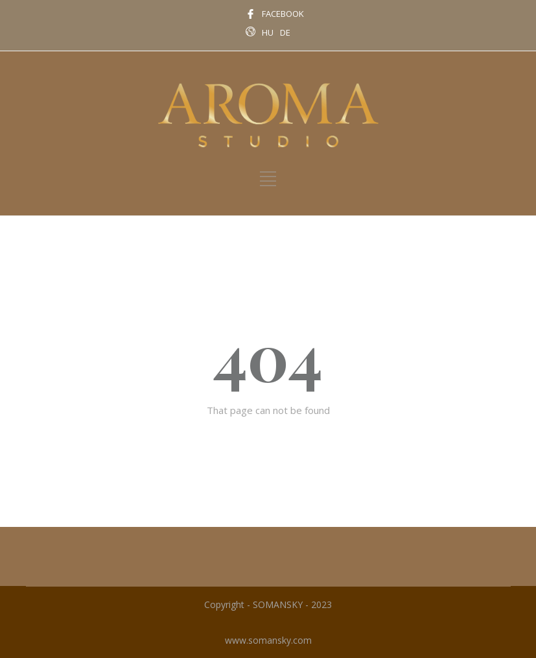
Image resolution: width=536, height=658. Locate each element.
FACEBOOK (283, 13)
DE (285, 32)
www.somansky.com (268, 640)
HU (268, 32)
